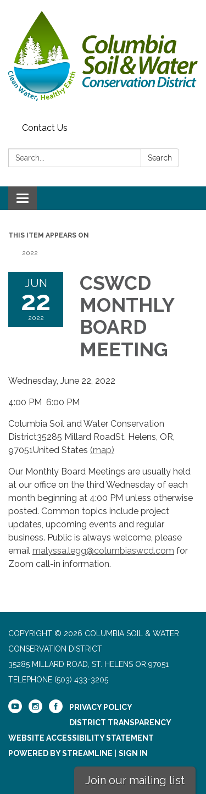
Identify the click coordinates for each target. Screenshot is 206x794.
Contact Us (45, 128)
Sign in (133, 753)
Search (160, 157)
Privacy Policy (100, 707)
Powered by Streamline (60, 753)
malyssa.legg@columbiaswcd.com (103, 550)
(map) (102, 450)
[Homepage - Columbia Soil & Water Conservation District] (103, 59)
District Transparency (120, 722)
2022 (30, 253)
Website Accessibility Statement (81, 738)
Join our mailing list (135, 780)
